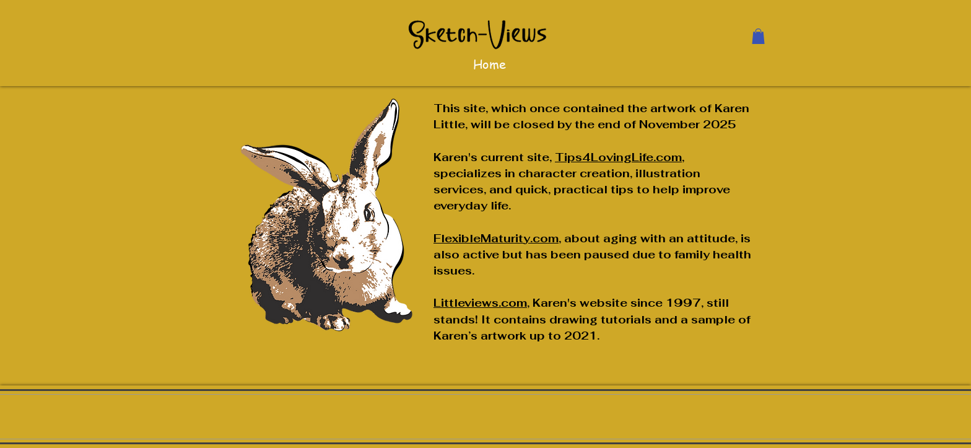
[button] (758, 36)
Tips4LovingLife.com (618, 157)
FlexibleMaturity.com (496, 238)
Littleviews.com (480, 303)
